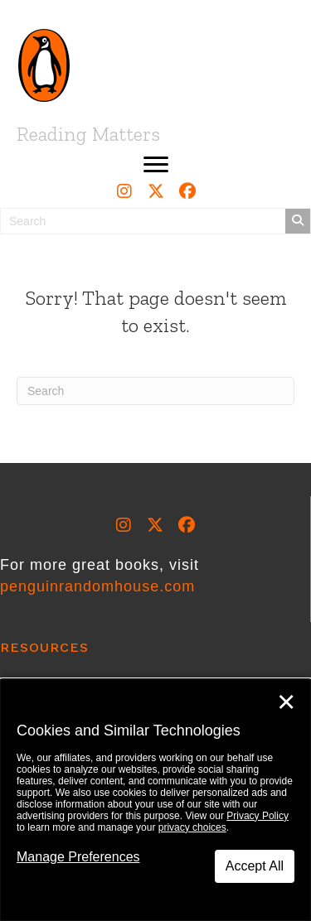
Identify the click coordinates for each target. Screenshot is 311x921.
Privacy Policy (257, 816)
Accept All (255, 866)
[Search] (155, 391)
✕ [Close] (286, 702)
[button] (156, 165)
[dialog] (155, 800)
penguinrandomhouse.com (97, 586)
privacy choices (192, 827)
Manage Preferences (78, 857)
